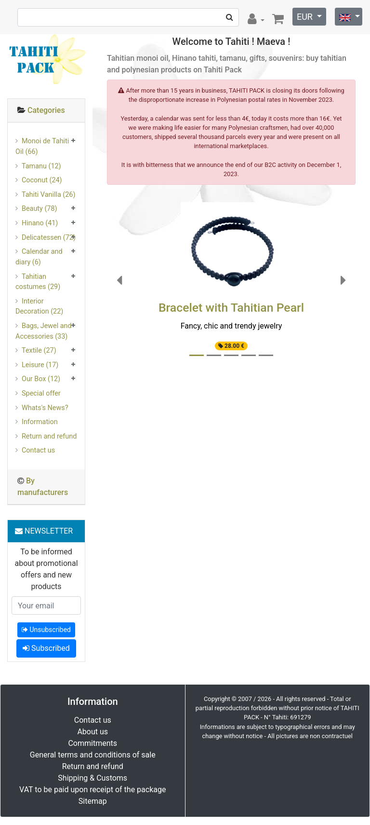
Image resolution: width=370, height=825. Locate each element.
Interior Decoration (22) (39, 306)
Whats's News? (45, 408)
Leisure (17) (40, 365)
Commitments (92, 743)
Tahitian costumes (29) (37, 282)
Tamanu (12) (41, 166)
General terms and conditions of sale (93, 754)
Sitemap (93, 801)
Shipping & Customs (92, 778)
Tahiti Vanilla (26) (48, 195)
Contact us (38, 450)
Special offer (41, 393)
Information (40, 422)
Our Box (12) (41, 379)
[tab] (46, 111)
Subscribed (46, 648)
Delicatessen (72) (49, 238)
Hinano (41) (40, 223)
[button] (119, 280)
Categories (46, 110)
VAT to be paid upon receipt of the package (92, 789)
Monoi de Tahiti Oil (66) (42, 146)
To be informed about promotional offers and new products (46, 569)
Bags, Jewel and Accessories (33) (43, 331)
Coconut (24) (42, 180)
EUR (306, 17)
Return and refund (49, 436)
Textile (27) (39, 350)
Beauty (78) (39, 209)
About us (92, 731)
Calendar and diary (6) (39, 257)
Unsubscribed (46, 629)
